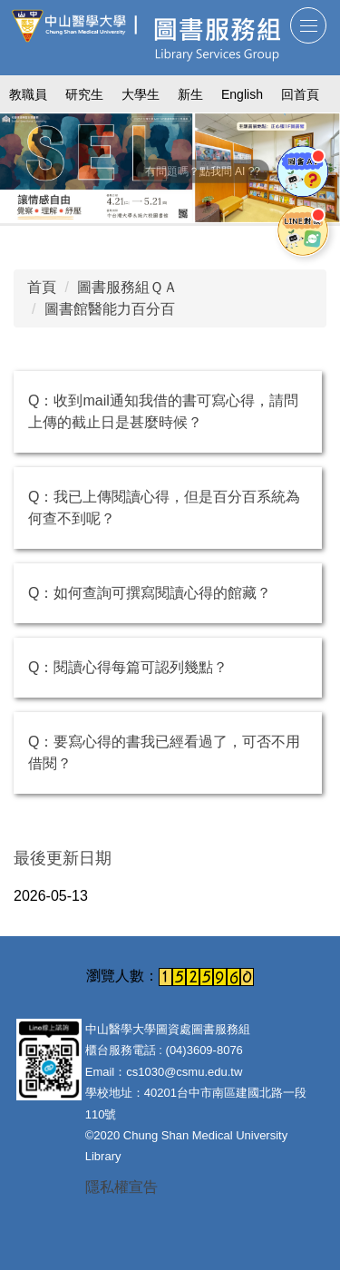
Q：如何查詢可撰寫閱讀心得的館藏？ (149, 593)
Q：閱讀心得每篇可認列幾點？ (128, 667)
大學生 (140, 94)
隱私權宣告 (121, 1187)
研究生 (84, 94)
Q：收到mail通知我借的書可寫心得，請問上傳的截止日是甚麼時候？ (163, 411)
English (242, 94)
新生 (190, 94)
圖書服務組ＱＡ (127, 287)
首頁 (41, 287)
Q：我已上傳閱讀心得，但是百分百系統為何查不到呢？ (164, 507)
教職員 (28, 94)
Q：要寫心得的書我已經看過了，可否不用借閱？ (164, 752)
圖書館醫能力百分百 (109, 309)
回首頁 (300, 94)
